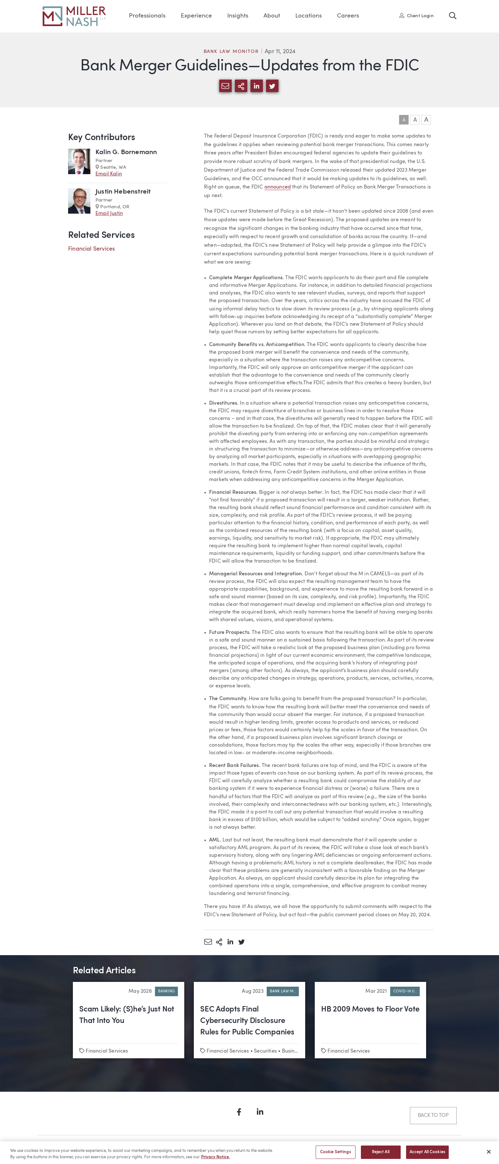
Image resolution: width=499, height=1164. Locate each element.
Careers (348, 16)
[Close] (489, 1154)
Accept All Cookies (427, 1155)
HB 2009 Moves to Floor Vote (370, 1009)
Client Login (416, 15)
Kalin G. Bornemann (126, 152)
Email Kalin (108, 174)
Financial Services (91, 249)
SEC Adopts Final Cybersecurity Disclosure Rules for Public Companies (247, 1021)
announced (277, 187)
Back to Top (433, 1115)
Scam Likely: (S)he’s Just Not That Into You (126, 1015)
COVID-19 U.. (405, 991)
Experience (196, 16)
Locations (308, 16)
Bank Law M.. (283, 991)
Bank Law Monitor (231, 51)
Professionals (147, 16)
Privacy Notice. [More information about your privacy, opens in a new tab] (215, 1160)
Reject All (381, 1155)
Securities (265, 1051)
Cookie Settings (335, 1155)
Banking (166, 991)
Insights (237, 16)
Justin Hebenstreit (123, 191)
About (272, 16)
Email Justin (109, 213)
